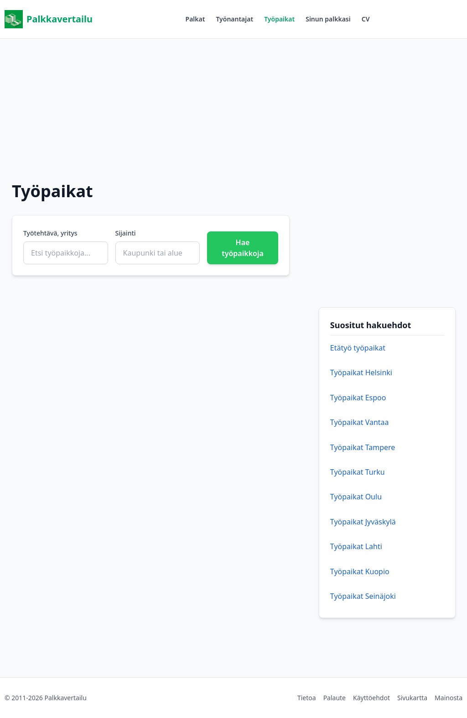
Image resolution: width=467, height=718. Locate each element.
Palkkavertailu (49, 19)
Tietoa (306, 697)
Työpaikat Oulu (356, 497)
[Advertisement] (233, 103)
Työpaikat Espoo (358, 398)
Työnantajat (234, 19)
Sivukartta (412, 697)
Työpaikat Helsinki (361, 372)
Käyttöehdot (371, 697)
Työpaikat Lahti (356, 546)
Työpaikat (279, 19)
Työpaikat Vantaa (359, 422)
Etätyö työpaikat (357, 348)
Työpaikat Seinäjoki (363, 596)
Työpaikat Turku (357, 472)
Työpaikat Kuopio (359, 571)
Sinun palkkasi (328, 19)
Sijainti (125, 233)
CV (366, 19)
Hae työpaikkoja (243, 247)
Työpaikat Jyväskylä (363, 522)
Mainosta (448, 697)
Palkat (195, 19)
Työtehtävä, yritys (50, 233)
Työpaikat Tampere (362, 447)
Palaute (334, 697)
